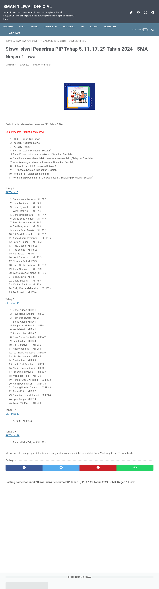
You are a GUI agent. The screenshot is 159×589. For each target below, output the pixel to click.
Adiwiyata (34, 28)
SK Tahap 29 (12, 432)
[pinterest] (67, 468)
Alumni (96, 21)
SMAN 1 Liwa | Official (30, 3)
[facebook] (150, 9)
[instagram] (143, 9)
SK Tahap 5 (12, 189)
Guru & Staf (52, 21)
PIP (84, 21)
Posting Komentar (41, 61)
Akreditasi (11, 28)
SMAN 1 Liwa (84, 584)
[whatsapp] (92, 468)
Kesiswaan (71, 21)
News (24, 21)
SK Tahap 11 (12, 300)
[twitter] (128, 9)
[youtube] (135, 9)
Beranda (10, 21)
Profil (36, 21)
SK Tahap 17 (12, 410)
